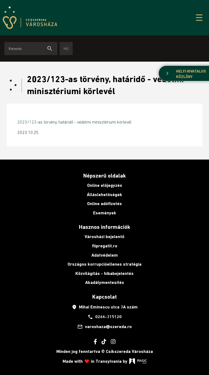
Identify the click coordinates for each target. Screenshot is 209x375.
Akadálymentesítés (104, 282)
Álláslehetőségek (104, 194)
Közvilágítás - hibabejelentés (104, 273)
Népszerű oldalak (104, 175)
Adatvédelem (104, 255)
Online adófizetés (104, 203)
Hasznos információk (104, 227)
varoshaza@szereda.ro (104, 326)
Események (104, 212)
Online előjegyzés (104, 185)
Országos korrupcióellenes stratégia (104, 264)
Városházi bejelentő (104, 236)
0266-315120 (105, 317)
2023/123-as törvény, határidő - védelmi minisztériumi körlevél (74, 121)
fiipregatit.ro (104, 245)
